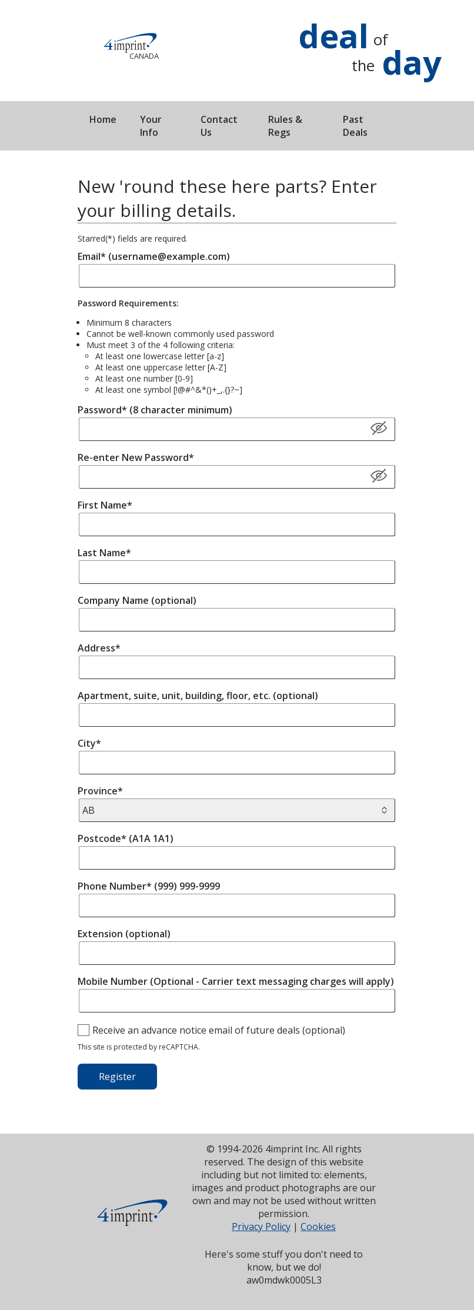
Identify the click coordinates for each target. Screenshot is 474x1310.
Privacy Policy (261, 1226)
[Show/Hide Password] (379, 476)
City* (89, 743)
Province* (100, 790)
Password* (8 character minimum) (155, 409)
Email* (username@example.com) (154, 256)
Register (117, 1076)
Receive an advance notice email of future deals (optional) (218, 1030)
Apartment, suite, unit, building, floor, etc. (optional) (198, 695)
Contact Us (219, 126)
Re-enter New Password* (136, 457)
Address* (99, 647)
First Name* (105, 505)
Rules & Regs (285, 126)
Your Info (151, 126)
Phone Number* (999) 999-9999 (149, 886)
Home (102, 119)
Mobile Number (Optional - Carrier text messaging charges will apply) (236, 981)
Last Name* (104, 552)
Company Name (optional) (137, 600)
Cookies (318, 1226)
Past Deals (355, 126)
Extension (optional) (124, 933)
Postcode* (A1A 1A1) (125, 838)
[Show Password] (379, 428)
